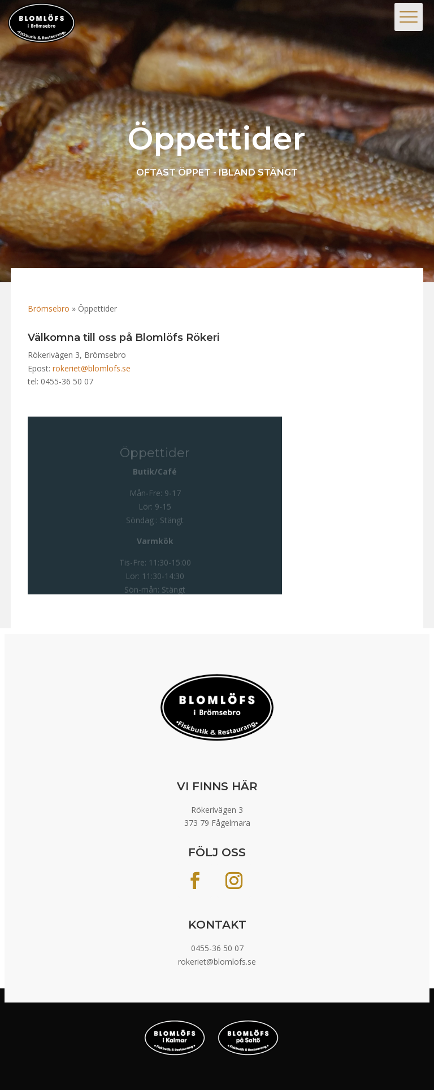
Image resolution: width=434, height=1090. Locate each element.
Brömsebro (49, 308)
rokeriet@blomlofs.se (92, 368)
